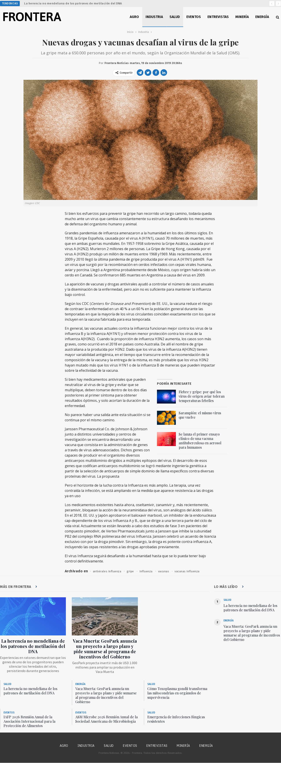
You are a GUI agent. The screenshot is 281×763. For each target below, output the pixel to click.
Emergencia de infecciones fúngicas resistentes (176, 719)
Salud (174, 17)
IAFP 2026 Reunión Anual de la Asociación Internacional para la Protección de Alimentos (29, 721)
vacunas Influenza (192, 571)
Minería (242, 17)
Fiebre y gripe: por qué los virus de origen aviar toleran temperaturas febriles (202, 396)
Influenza (149, 571)
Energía (262, 17)
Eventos (193, 17)
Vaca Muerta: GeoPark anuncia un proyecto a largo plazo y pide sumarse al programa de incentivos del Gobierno (105, 649)
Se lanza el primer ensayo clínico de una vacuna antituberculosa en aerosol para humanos (200, 441)
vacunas (167, 571)
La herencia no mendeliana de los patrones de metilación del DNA (73, 3)
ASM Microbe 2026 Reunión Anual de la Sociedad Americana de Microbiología (106, 719)
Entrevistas (218, 17)
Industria (154, 17)
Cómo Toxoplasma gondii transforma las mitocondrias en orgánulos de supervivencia (177, 693)
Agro (134, 17)
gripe (133, 571)
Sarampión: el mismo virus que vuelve (200, 415)
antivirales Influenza (108, 571)
